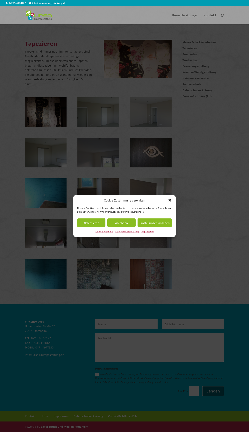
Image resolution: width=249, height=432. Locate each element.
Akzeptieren (91, 223)
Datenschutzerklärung (127, 231)
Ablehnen (121, 223)
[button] (170, 200)
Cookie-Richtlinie (104, 231)
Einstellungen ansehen (155, 223)
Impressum (147, 231)
